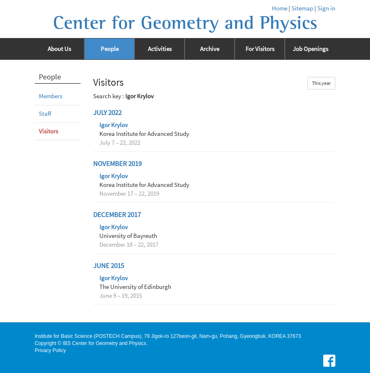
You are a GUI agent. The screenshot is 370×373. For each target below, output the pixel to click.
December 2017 (117, 214)
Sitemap (302, 8)
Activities (160, 49)
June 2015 (108, 265)
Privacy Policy (50, 350)
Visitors (48, 131)
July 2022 (107, 112)
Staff (45, 114)
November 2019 (117, 163)
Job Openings (310, 49)
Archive (209, 49)
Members (50, 96)
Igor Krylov (113, 125)
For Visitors (260, 49)
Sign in (326, 8)
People (110, 49)
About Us (59, 49)
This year (321, 83)
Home (279, 8)
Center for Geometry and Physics (185, 23)
